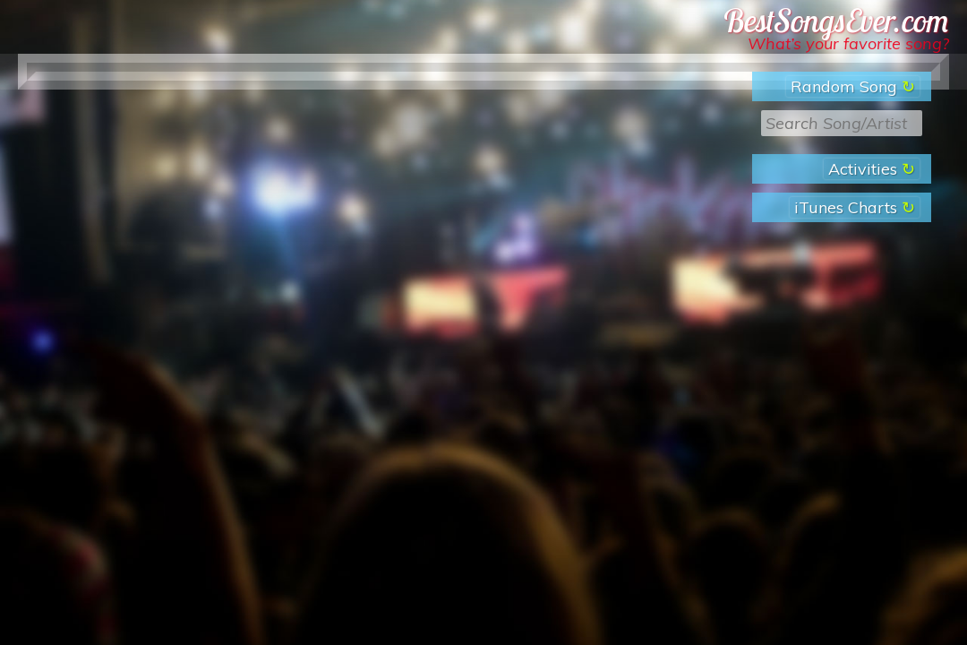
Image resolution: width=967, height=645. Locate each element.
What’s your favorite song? (848, 43)
